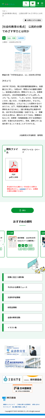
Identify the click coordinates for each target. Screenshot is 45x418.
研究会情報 (13, 309)
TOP (4, 11)
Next (42, 246)
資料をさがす (24, 4)
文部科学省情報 (15, 299)
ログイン (37, 4)
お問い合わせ (7, 409)
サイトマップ (17, 409)
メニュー (42, 4)
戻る (22, 211)
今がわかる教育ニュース (19, 289)
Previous (3, 246)
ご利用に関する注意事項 (25, 407)
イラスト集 (13, 329)
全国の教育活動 (15, 319)
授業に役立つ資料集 (17, 279)
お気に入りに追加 (33, 20)
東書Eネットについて (9, 407)
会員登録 (23, 189)
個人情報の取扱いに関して (31, 409)
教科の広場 (31, 4)
